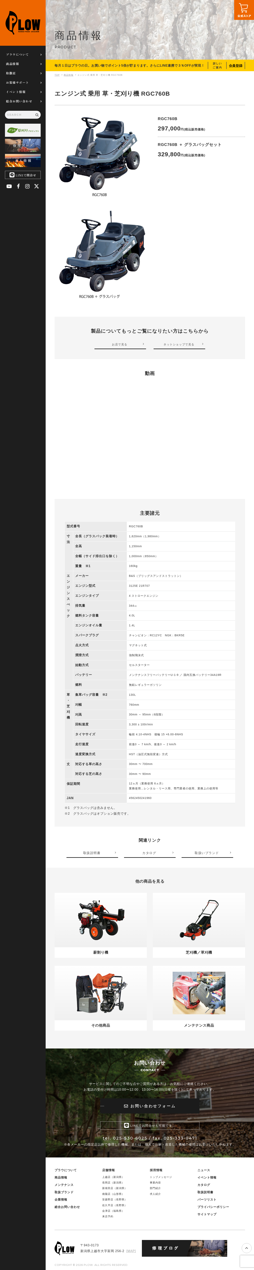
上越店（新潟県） (113, 1176)
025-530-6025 (130, 1138)
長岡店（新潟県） (113, 1182)
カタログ (203, 1184)
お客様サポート (17, 82)
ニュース (203, 1169)
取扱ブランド (64, 1191)
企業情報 (61, 1199)
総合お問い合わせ (19, 101)
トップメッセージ (161, 1176)
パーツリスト (206, 1199)
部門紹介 (155, 1187)
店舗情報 (108, 1169)
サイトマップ (206, 1214)
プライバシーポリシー (213, 1206)
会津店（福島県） (113, 1210)
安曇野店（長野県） (114, 1199)
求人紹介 (155, 1193)
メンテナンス (64, 1184)
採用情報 (156, 1169)
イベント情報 (16, 92)
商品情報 (12, 64)
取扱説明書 (205, 1191)
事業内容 (155, 1182)
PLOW (23, 23)
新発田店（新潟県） (114, 1187)
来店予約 (107, 1216)
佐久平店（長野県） (114, 1204)
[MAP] (131, 1251)
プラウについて (17, 54)
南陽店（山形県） (113, 1193)
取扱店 (11, 73)
